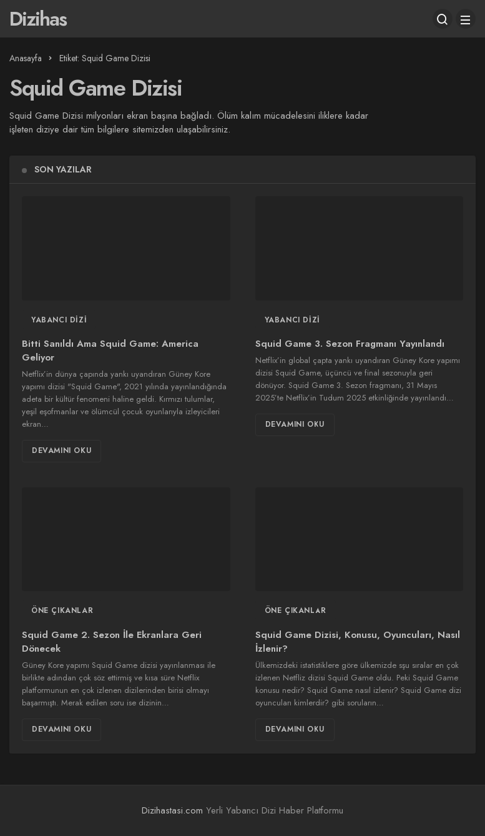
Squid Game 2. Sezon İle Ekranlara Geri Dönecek (112, 641)
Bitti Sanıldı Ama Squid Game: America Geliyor (110, 351)
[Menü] (466, 19)
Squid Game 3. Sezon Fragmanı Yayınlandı (349, 344)
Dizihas (37, 18)
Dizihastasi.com (172, 810)
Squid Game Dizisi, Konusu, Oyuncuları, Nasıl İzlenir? (357, 641)
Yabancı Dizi (59, 320)
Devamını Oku (61, 450)
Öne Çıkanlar (62, 610)
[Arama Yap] (443, 19)
